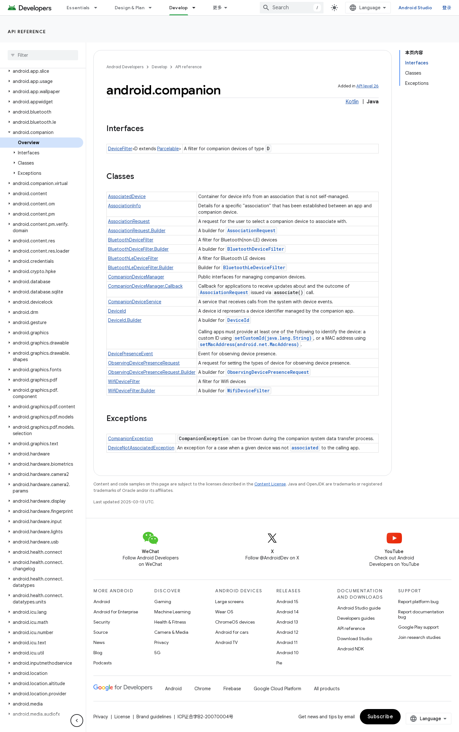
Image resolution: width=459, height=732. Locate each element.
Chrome (202, 688)
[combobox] (292, 7)
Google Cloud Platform (277, 688)
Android (101, 601)
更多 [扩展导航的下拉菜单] (217, 8)
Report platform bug (418, 601)
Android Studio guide (359, 608)
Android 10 (287, 652)
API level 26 (367, 86)
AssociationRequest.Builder (136, 230)
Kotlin (352, 102)
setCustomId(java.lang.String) (273, 338)
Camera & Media (171, 632)
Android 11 (287, 642)
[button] (41, 71)
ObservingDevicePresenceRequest (144, 363)
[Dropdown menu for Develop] (196, 7)
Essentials (78, 8)
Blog (97, 652)
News (99, 642)
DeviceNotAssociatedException (141, 448)
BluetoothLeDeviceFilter (133, 258)
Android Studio (415, 8)
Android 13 (287, 622)
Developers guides (356, 618)
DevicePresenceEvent (130, 354)
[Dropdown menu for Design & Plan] (153, 7)
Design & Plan (129, 8)
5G (157, 652)
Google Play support (418, 627)
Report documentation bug (421, 614)
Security (101, 622)
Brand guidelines (153, 716)
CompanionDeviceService (134, 302)
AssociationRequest (129, 221)
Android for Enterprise (115, 612)
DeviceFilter (120, 149)
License (122, 716)
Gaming (162, 601)
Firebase (232, 688)
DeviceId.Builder (125, 320)
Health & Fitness (170, 622)
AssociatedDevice (127, 196)
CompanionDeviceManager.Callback (145, 286)
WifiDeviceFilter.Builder (131, 391)
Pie (279, 663)
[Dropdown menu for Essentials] (98, 7)
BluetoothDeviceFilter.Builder (138, 249)
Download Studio (354, 638)
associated (305, 448)
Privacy (161, 642)
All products (326, 688)
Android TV (226, 642)
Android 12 (287, 632)
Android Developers (124, 67)
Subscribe (380, 717)
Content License (270, 484)
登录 (447, 8)
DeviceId (117, 311)
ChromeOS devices (235, 622)
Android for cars (231, 632)
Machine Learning (172, 612)
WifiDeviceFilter (124, 381)
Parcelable (168, 149)
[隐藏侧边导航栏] (76, 720)
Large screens (229, 601)
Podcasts (102, 663)
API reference (27, 31)
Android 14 (287, 612)
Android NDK (350, 649)
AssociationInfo (124, 206)
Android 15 (287, 601)
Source (100, 632)
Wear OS (224, 612)
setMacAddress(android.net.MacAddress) (249, 344)
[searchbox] (43, 55)
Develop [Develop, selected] (178, 8)
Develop (159, 67)
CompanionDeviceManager (136, 277)
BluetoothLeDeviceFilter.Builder (140, 267)
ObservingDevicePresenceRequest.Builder (151, 372)
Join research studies (419, 637)
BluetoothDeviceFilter (130, 240)
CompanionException (130, 438)
